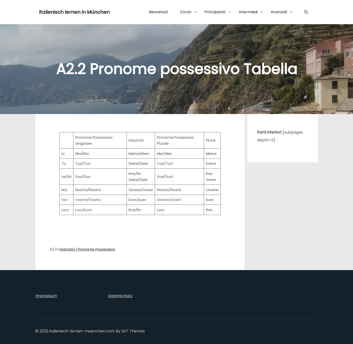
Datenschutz (120, 296)
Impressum (46, 296)
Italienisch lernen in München (63, 12)
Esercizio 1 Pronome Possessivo (87, 249)
